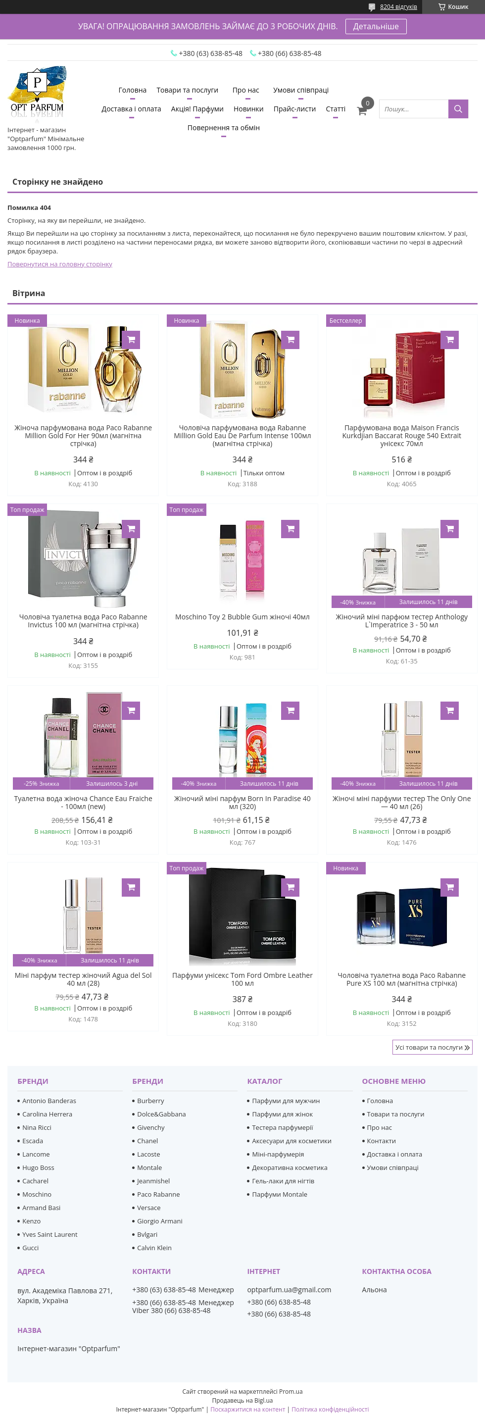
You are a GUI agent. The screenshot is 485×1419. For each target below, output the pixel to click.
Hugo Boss (38, 1167)
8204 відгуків (398, 6)
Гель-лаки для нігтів (283, 1180)
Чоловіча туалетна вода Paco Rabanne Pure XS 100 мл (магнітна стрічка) (402, 979)
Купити (131, 340)
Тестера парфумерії (282, 1127)
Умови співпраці (301, 90)
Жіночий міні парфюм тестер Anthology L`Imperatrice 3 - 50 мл (402, 621)
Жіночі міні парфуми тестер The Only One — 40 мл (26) (402, 803)
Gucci (30, 1247)
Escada (32, 1140)
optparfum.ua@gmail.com (289, 1290)
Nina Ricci (36, 1127)
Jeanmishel (153, 1180)
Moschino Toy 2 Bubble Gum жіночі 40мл (242, 617)
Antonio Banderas (49, 1100)
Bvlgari (147, 1234)
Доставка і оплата (131, 108)
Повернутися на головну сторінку (59, 263)
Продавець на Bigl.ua (242, 1400)
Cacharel (35, 1180)
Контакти (381, 1140)
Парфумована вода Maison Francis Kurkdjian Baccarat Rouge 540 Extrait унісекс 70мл (401, 436)
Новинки (249, 108)
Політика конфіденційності (330, 1409)
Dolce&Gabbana (161, 1114)
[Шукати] (458, 109)
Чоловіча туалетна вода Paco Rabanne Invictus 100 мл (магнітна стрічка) (83, 621)
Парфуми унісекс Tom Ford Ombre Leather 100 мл (242, 979)
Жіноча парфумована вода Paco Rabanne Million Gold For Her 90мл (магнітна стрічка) (83, 436)
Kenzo (31, 1220)
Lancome (35, 1154)
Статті (335, 108)
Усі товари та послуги (429, 1047)
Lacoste (148, 1154)
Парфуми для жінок (282, 1114)
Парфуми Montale (279, 1194)
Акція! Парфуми (197, 108)
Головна (133, 90)
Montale (149, 1167)
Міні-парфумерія (278, 1154)
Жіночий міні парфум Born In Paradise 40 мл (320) (242, 803)
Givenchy (150, 1127)
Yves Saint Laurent (49, 1234)
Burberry (150, 1100)
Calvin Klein (154, 1247)
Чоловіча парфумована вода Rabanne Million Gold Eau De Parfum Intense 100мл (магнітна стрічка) (242, 436)
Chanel (147, 1140)
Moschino (36, 1194)
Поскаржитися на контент (247, 1409)
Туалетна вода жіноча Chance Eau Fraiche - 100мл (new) (83, 803)
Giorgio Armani (159, 1220)
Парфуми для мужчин (286, 1100)
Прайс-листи (295, 108)
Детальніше (376, 26)
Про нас (246, 90)
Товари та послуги (187, 90)
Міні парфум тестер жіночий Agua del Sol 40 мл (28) (83, 979)
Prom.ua (291, 1391)
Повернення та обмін (224, 127)
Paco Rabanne (158, 1194)
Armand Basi (41, 1207)
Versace (148, 1207)
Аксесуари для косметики (291, 1140)
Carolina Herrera (47, 1114)
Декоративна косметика (290, 1167)
